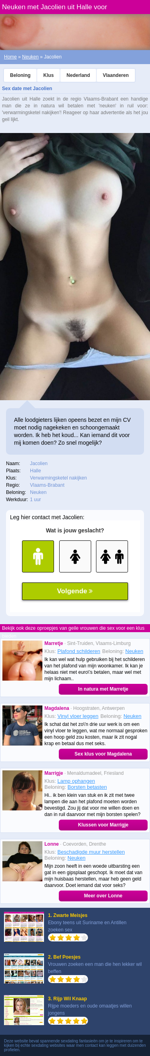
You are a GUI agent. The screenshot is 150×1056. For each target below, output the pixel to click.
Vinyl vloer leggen (78, 716)
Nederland (78, 75)
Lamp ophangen (76, 781)
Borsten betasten (87, 787)
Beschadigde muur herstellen (91, 852)
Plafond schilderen (79, 651)
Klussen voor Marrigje (103, 825)
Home (10, 57)
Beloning (20, 75)
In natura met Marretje (103, 689)
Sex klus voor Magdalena (103, 754)
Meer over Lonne (103, 896)
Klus (48, 75)
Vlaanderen (116, 75)
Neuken (30, 57)
